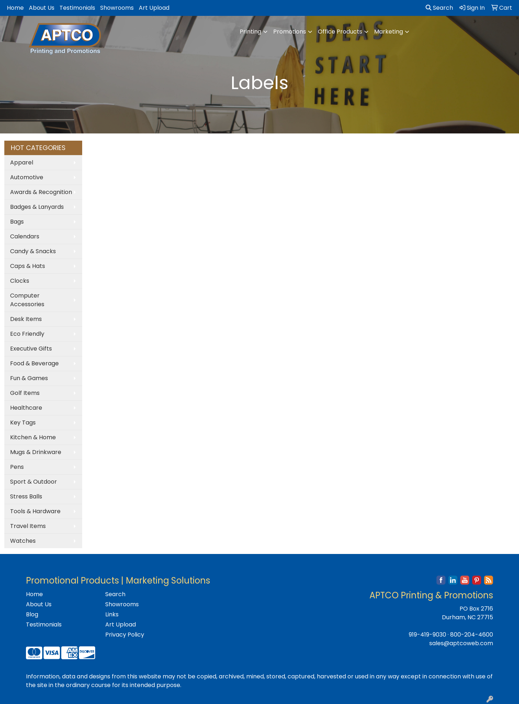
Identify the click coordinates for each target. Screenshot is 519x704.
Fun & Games (29, 378)
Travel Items (28, 526)
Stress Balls (26, 496)
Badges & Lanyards (37, 207)
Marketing (388, 31)
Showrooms (117, 8)
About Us (41, 8)
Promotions (289, 31)
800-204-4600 (471, 634)
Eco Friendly (27, 334)
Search (439, 8)
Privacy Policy (124, 634)
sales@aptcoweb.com (461, 643)
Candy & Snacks (33, 251)
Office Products (340, 31)
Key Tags (23, 422)
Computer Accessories (27, 299)
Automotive (26, 177)
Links (112, 614)
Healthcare (26, 408)
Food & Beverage (34, 363)
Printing (250, 31)
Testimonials (77, 8)
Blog (32, 614)
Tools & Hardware (35, 511)
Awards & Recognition (41, 192)
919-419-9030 (427, 634)
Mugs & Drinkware (35, 452)
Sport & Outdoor (33, 482)
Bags (17, 221)
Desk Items (26, 319)
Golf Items (25, 393)
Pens (17, 467)
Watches (23, 541)
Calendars (24, 236)
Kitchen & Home (33, 437)
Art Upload (154, 8)
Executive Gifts (31, 348)
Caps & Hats (27, 266)
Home (15, 8)
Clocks (19, 281)
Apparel (21, 162)
